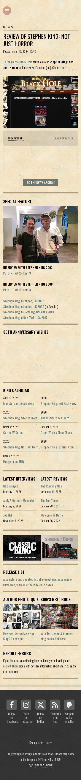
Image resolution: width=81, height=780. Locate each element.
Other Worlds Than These (56, 432)
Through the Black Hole (17, 62)
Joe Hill (7, 515)
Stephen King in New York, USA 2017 (25, 317)
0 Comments (16, 138)
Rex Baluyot (10, 486)
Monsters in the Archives (18, 403)
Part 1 (7, 273)
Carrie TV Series (13, 432)
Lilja (34, 743)
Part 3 (27, 273)
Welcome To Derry (52, 515)
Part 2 (17, 273)
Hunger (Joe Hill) (13, 461)
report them (10, 666)
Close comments (63, 138)
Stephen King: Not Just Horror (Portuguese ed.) (32, 447)
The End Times (49, 500)
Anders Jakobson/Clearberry (50, 754)
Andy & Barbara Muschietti (19, 500)
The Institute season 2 (55, 418)
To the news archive (41, 182)
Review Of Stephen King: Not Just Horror (36, 40)
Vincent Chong (43, 765)
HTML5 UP (54, 759)
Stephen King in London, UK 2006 (23, 301)
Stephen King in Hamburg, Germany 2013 (28, 312)
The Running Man (51, 486)
